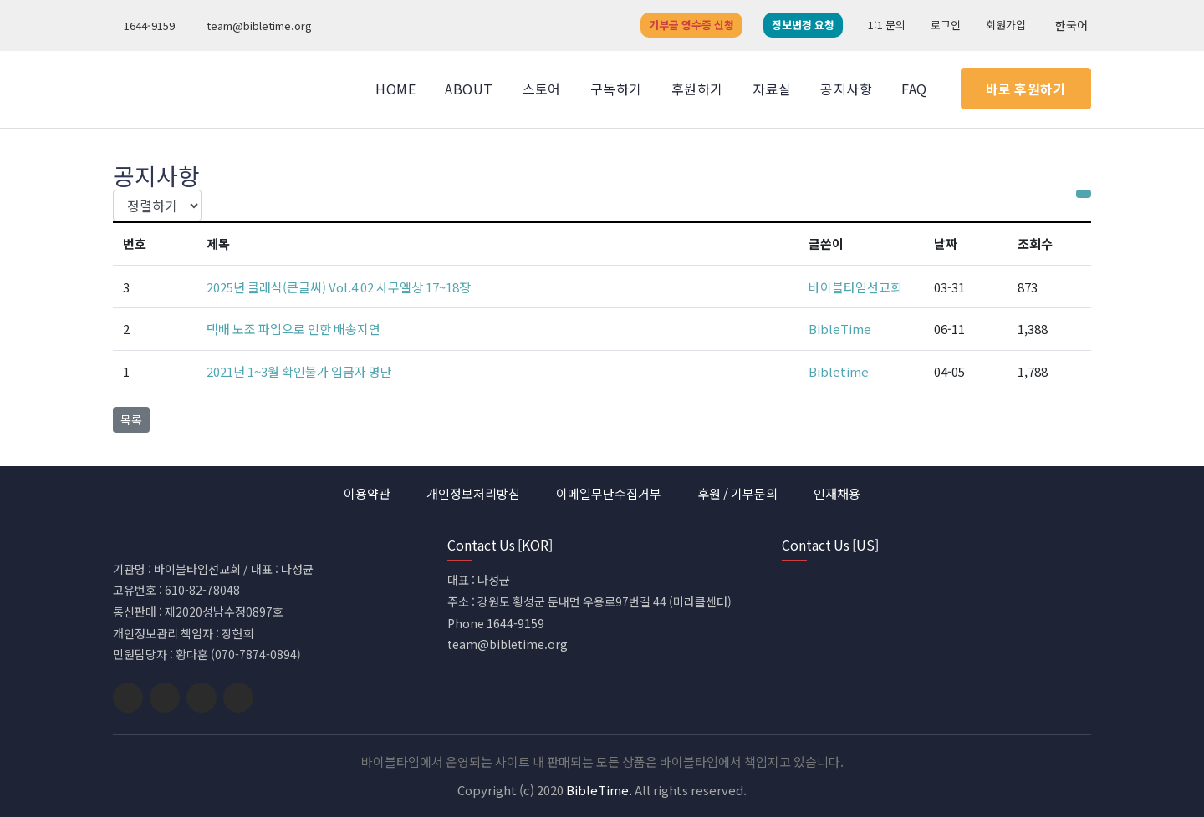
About (468, 89)
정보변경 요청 (803, 25)
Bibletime (839, 371)
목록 (131, 419)
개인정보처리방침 (473, 493)
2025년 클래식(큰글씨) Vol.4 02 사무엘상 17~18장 (339, 287)
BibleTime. (599, 790)
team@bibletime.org (256, 25)
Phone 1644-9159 (495, 623)
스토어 (542, 89)
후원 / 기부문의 (737, 493)
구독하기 (616, 89)
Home (395, 89)
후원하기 (697, 89)
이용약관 (367, 493)
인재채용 (837, 493)
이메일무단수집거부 (608, 493)
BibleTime (840, 328)
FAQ (913, 89)
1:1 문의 (887, 25)
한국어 (1069, 25)
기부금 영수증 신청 (691, 25)
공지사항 (846, 89)
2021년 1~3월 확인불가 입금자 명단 (299, 371)
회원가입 (1006, 25)
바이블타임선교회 (855, 287)
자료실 (771, 89)
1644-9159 (146, 25)
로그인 (946, 25)
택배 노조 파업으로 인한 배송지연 (293, 328)
